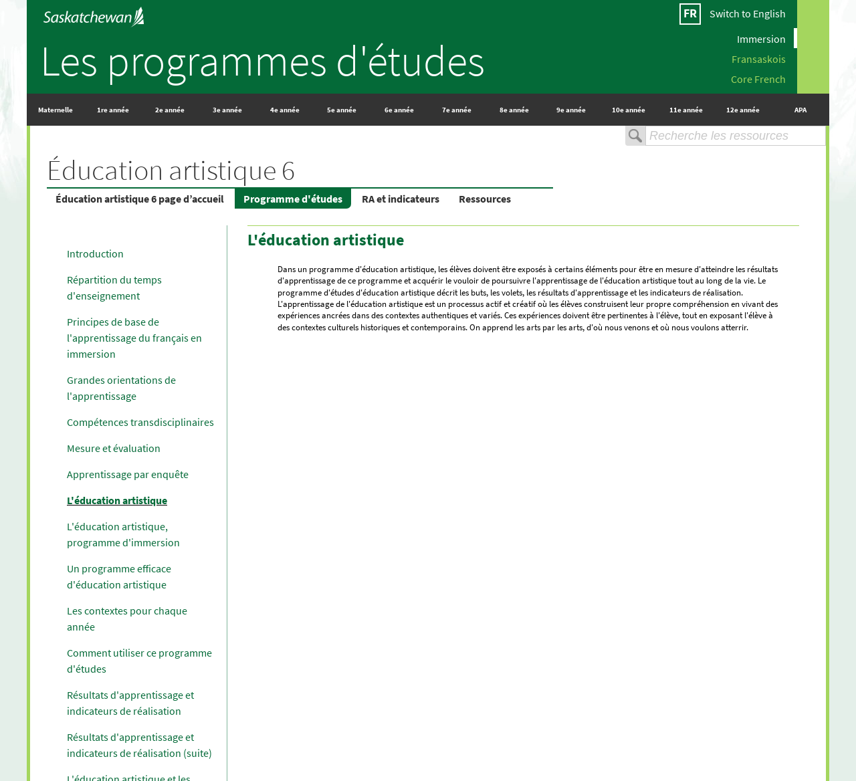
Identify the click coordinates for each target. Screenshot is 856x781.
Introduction (95, 253)
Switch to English (748, 13)
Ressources (485, 198)
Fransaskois (759, 58)
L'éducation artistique (117, 500)
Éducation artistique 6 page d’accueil (140, 198)
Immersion (761, 38)
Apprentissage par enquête (128, 474)
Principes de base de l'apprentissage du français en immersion (134, 337)
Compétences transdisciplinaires (140, 422)
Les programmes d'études (262, 60)
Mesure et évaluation (113, 448)
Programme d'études (292, 198)
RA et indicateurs (400, 198)
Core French (758, 78)
